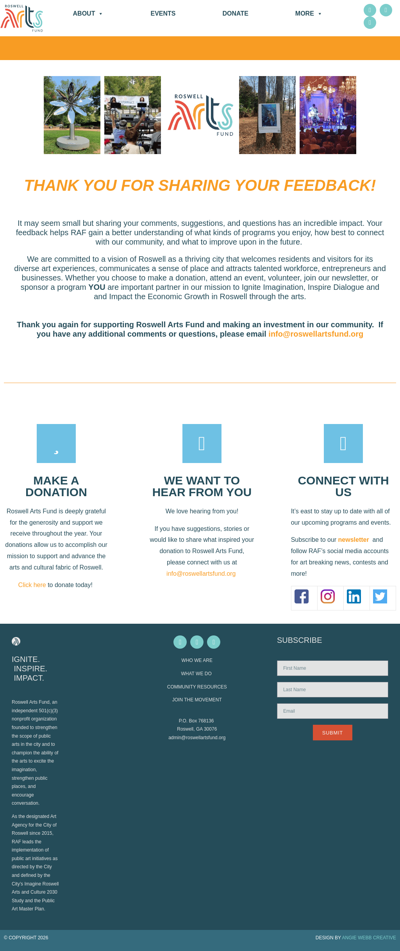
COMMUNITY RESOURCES (197, 687)
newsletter (353, 539)
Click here (32, 585)
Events (162, 13)
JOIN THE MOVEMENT (197, 700)
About (88, 13)
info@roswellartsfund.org (315, 334)
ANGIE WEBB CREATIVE (369, 937)
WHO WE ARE (197, 660)
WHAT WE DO (197, 673)
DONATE (235, 13)
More (309, 13)
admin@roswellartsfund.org (196, 737)
